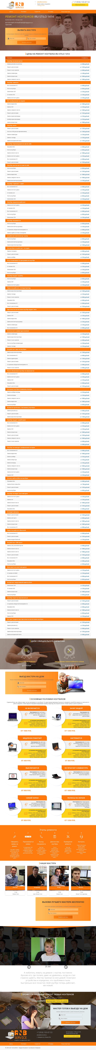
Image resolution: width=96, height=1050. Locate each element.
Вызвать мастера (27, 42)
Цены (11, 11)
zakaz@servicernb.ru (42, 1)
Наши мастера (65, 11)
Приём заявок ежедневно (43, 4)
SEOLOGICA (10, 1040)
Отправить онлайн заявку (72, 1036)
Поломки (23, 11)
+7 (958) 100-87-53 (82, 2)
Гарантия (37, 11)
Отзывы (50, 11)
